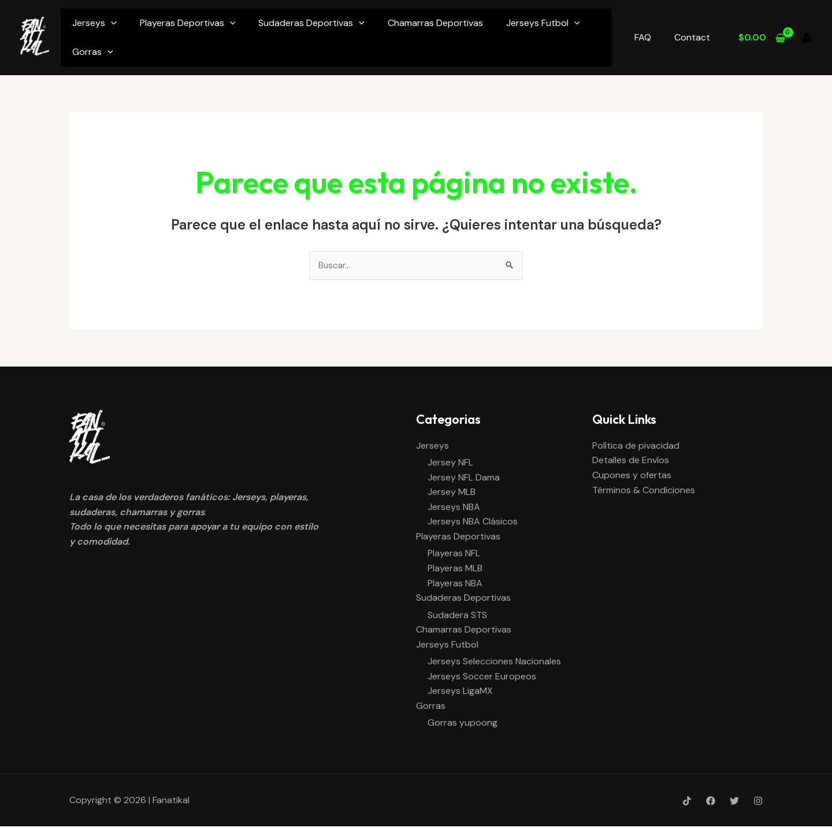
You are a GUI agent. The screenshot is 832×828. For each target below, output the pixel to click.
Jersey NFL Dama (464, 478)
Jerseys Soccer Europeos (482, 677)
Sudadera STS (457, 616)
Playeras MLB (455, 569)
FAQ (649, 37)
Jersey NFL (450, 463)
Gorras (92, 52)
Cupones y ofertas (631, 476)
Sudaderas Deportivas (311, 23)
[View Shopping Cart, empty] (761, 37)
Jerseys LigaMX (460, 692)
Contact (694, 37)
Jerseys (94, 23)
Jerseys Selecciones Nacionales (494, 663)
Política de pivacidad (635, 446)
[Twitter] (734, 802)
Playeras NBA (455, 584)
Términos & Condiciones (643, 491)
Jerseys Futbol (543, 23)
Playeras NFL (454, 554)
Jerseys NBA (454, 508)
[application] (111, 23)
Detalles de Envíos (630, 461)
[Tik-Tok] (687, 802)
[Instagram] (758, 802)
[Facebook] (710, 802)
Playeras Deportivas (188, 23)
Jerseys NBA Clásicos (473, 522)
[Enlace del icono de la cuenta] (806, 37)
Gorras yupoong (462, 724)
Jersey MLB (452, 493)
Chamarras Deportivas (435, 23)
